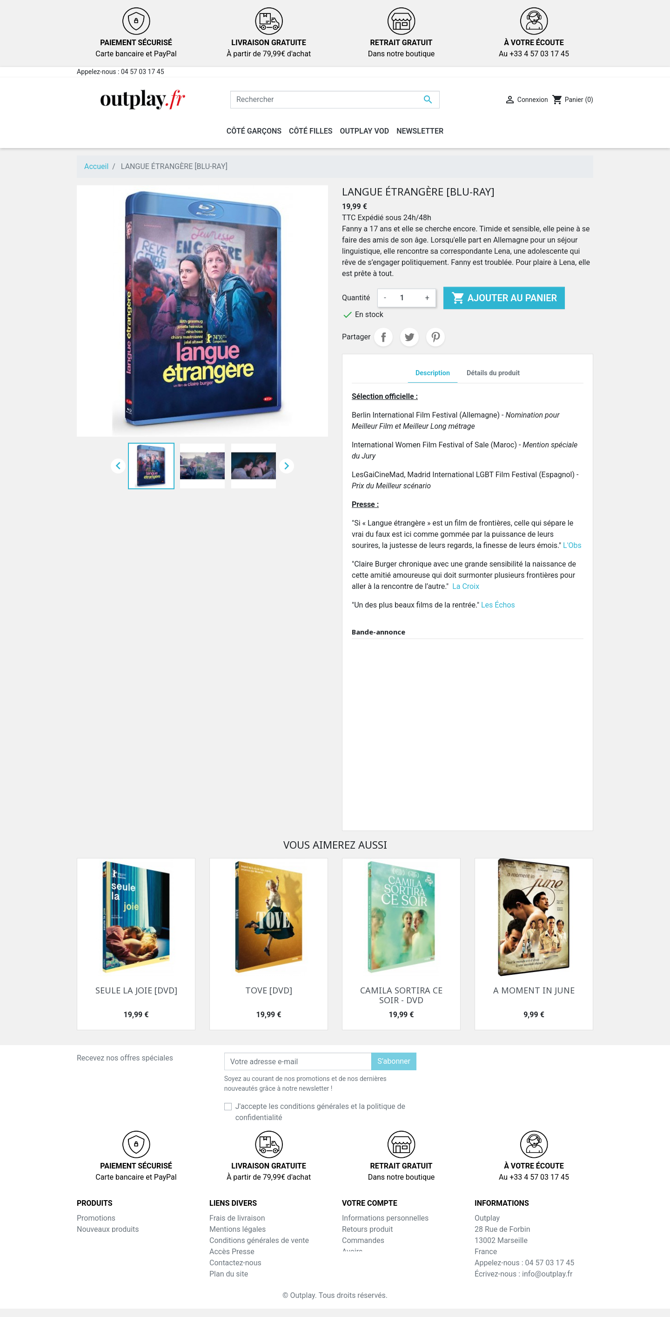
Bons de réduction (372, 1274)
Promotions (96, 1218)
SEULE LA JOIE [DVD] (136, 990)
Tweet (409, 337)
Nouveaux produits (108, 1229)
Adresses (357, 1262)
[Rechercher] (335, 99)
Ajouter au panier (504, 298)
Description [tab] (432, 373)
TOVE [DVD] (268, 990)
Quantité (356, 297)
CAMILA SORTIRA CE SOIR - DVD (401, 995)
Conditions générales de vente (259, 1240)
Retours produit (367, 1229)
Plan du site (228, 1274)
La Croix (465, 586)
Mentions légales (237, 1229)
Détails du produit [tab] (493, 373)
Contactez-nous (235, 1262)
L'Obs (572, 545)
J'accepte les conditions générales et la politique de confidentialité (320, 1112)
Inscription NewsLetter (246, 1285)
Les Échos (498, 605)
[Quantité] (406, 298)
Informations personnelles (385, 1218)
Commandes (363, 1240)
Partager (383, 337)
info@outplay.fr (547, 1274)
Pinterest (435, 337)
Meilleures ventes (105, 1240)
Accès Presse (232, 1251)
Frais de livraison (237, 1218)
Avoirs (352, 1251)
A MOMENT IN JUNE (534, 990)
